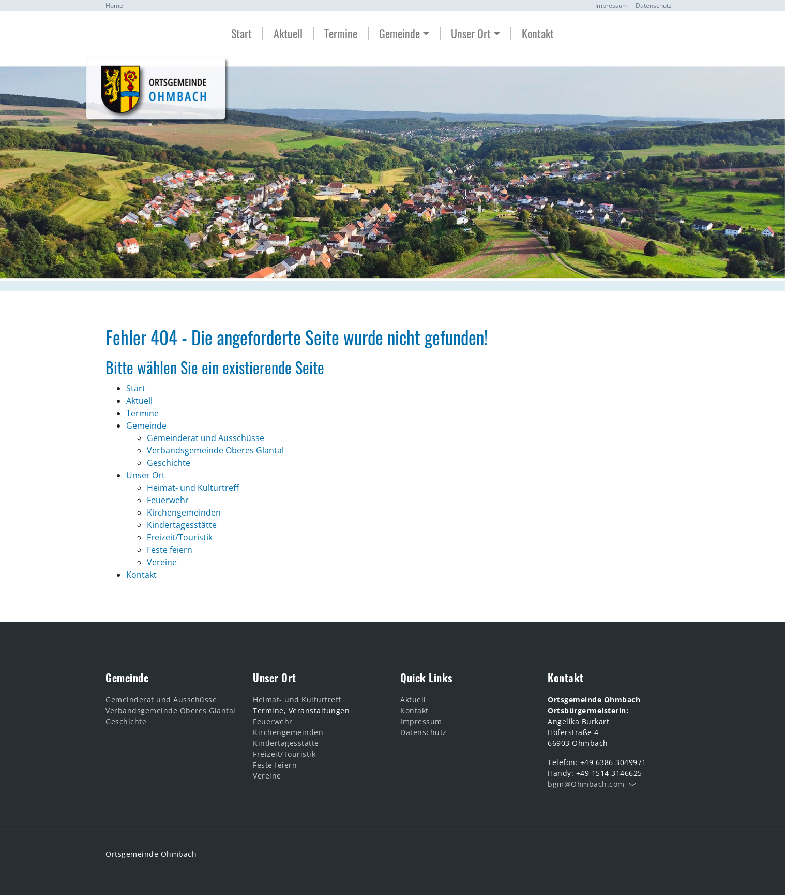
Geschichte (125, 721)
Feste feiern (275, 765)
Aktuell (288, 33)
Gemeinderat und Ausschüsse (161, 700)
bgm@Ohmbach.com (586, 784)
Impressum (611, 5)
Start (241, 33)
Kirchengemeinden (288, 732)
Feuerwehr (273, 721)
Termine (340, 33)
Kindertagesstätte (286, 743)
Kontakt (538, 33)
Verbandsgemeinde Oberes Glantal (170, 710)
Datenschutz (654, 5)
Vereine (267, 776)
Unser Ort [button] (471, 33)
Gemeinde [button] (399, 33)
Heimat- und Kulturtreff (297, 700)
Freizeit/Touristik (284, 754)
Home (114, 5)
